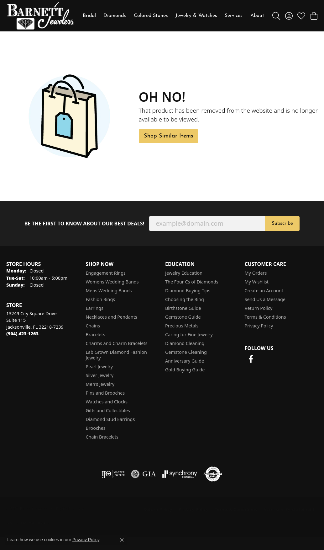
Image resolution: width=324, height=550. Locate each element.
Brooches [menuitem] (96, 428)
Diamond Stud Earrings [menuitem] (110, 419)
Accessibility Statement (289, 509)
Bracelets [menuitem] (95, 334)
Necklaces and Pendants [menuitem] (111, 317)
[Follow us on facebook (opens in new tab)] (251, 359)
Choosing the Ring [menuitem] (184, 299)
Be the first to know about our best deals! (84, 224)
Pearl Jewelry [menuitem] (99, 366)
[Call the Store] (22, 334)
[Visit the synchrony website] (179, 474)
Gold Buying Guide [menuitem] (185, 370)
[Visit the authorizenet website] (213, 474)
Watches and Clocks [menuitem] (107, 402)
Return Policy (259, 308)
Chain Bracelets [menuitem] (102, 437)
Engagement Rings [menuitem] (106, 273)
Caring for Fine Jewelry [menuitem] (189, 334)
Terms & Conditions (265, 317)
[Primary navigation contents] (173, 15)
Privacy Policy (259, 326)
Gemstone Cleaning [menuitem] (186, 352)
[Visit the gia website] (143, 474)
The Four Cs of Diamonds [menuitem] (191, 282)
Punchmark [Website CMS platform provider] (39, 523)
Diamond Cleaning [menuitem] (184, 343)
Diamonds (114, 15)
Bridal (89, 15)
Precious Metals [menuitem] (181, 326)
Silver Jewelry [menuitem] (100, 375)
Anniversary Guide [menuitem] (184, 361)
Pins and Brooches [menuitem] (105, 393)
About (257, 15)
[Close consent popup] (122, 540)
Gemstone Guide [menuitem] (183, 317)
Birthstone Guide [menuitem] (183, 308)
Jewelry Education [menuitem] (183, 273)
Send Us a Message (265, 299)
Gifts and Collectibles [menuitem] (108, 410)
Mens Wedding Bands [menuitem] (109, 291)
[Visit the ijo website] (113, 474)
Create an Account (264, 291)
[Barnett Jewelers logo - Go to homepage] (40, 15)
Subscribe (282, 223)
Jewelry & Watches (196, 15)
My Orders (256, 273)
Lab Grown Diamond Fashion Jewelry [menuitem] (116, 355)
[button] (276, 15)
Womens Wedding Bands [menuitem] (112, 282)
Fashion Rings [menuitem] (100, 299)
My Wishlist (257, 282)
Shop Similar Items (168, 136)
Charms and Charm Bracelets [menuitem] (117, 343)
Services (234, 15)
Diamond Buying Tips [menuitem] (187, 291)
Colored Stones (151, 15)
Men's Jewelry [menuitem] (100, 384)
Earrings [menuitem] (94, 308)
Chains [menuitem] (93, 326)
